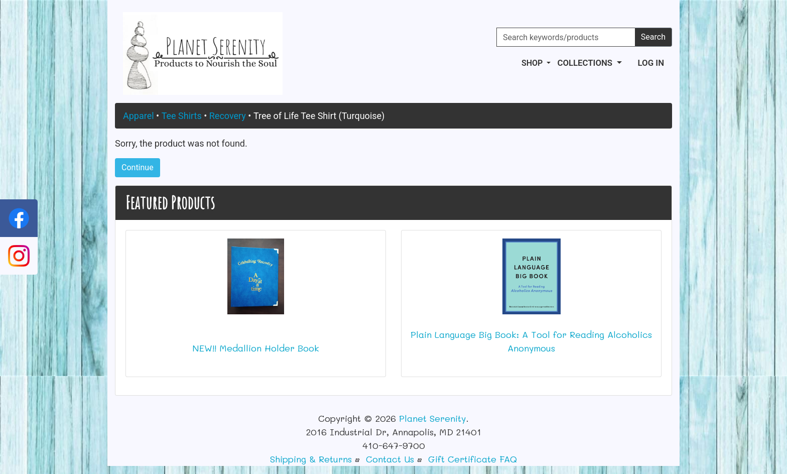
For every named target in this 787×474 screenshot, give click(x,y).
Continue (137, 167)
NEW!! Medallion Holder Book (255, 348)
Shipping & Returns (311, 459)
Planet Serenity (432, 418)
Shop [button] (533, 63)
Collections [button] (585, 63)
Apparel (138, 115)
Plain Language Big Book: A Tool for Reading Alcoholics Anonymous (531, 341)
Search (653, 37)
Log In (651, 63)
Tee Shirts (182, 115)
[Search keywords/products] (565, 37)
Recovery (227, 115)
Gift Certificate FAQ (472, 459)
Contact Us (390, 459)
